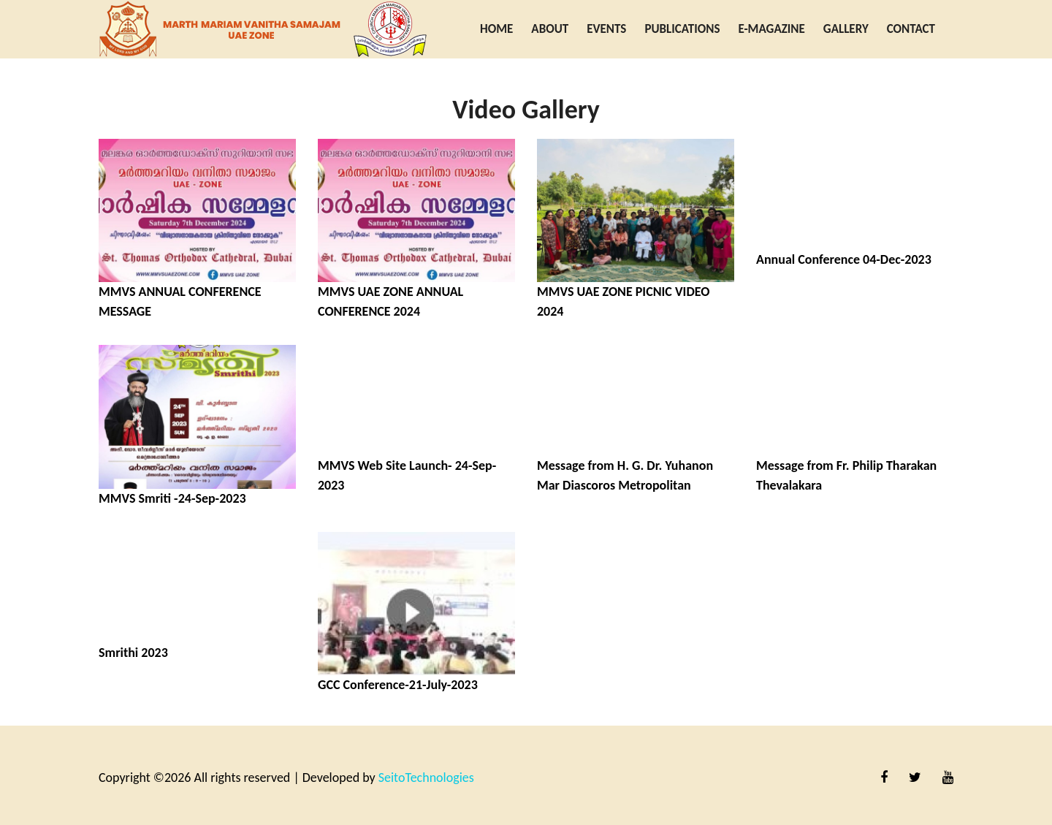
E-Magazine (771, 29)
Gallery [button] (846, 29)
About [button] (549, 29)
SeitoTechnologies (426, 777)
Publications (682, 29)
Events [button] (606, 29)
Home (496, 29)
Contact (911, 29)
